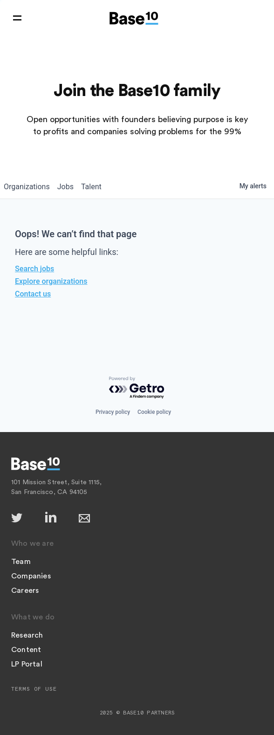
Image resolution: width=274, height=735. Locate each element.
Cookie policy (154, 412)
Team (21, 561)
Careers (25, 590)
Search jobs (34, 268)
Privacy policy (113, 412)
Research (27, 635)
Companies (31, 576)
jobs (65, 186)
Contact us (33, 293)
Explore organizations (51, 281)
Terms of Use (34, 689)
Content (26, 649)
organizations (27, 186)
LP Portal (26, 664)
